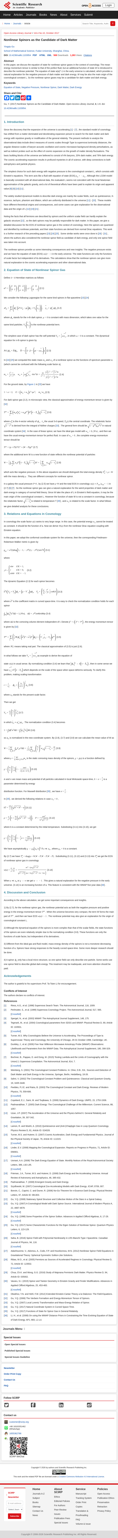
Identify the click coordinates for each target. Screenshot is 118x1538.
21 (36, 209)
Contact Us (9, 1380)
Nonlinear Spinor (48, 87)
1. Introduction (14, 121)
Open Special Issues (15, 1344)
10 (17, 188)
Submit (88, 14)
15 (5, 1134)
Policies (102, 1489)
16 (5, 1147)
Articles (18, 14)
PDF (35, 55)
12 (28, 209)
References (10, 1001)
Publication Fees (62, 1518)
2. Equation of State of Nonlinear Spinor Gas (34, 270)
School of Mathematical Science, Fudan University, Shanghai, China (36, 51)
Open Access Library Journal (17, 33)
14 (5, 1126)
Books (43, 14)
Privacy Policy (104, 1511)
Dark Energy (76, 87)
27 (5, 1251)
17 (5, 1160)
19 (32, 209)
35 (59, 501)
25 (57, 233)
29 (5, 1272)
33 (57, 425)
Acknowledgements (17, 976)
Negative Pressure (30, 87)
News (53, 14)
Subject (36, 1498)
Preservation (103, 1502)
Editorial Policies (62, 1501)
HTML (42, 55)
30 (5, 1281)
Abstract (9, 61)
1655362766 (15, 1433)
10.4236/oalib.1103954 (20, 55)
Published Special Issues (17, 1350)
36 (103, 885)
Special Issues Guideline (17, 1357)
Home (7, 14)
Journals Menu (14, 1328)
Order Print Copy (12, 1374)
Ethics (57, 1497)
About (63, 14)
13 (5, 1113)
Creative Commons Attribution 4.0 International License (81, 1477)
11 (21, 188)
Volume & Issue (83, 1524)
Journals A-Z (39, 1493)
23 (48, 233)
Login (108, 5)
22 (22, 220)
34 (23, 431)
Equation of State (12, 87)
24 (53, 233)
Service (81, 1489)
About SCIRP (58, 1491)
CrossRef (15, 1014)
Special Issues (61, 1522)
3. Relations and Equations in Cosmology (32, 513)
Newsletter (9, 1368)
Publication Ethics (105, 1498)
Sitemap (36, 1506)
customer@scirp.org (19, 1422)
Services (75, 14)
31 (105, 233)
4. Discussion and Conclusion (24, 892)
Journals (31, 14)
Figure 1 (31, 384)
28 (5, 1259)
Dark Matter (63, 87)
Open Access (103, 1493)
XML (49, 55)
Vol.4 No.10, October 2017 (46, 33)
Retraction (102, 1506)
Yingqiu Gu (9, 46)
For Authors (59, 1505)
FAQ (6, 1385)
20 (94, 200)
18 (5, 1173)
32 (5, 404)
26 (99, 233)
